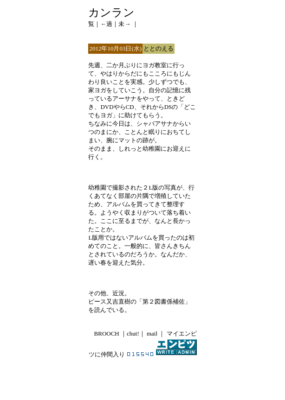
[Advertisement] (142, 374)
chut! (133, 333)
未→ (124, 23)
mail (151, 333)
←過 (106, 23)
